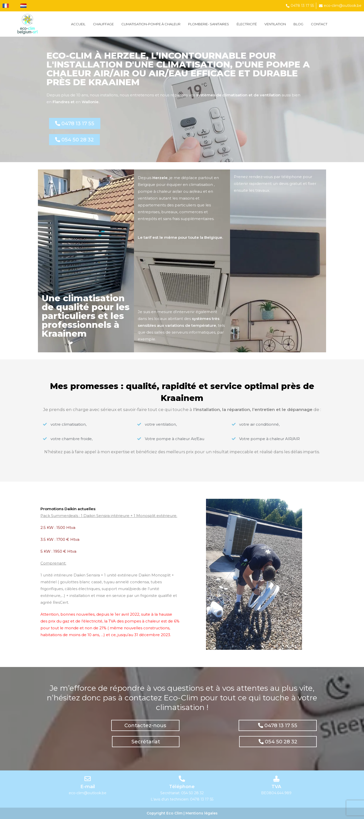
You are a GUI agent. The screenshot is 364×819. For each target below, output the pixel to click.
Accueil (78, 24)
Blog (298, 24)
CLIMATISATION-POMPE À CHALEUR (150, 24)
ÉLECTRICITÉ (247, 24)
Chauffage (103, 24)
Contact (319, 24)
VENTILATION (275, 24)
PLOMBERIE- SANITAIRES (208, 24)
